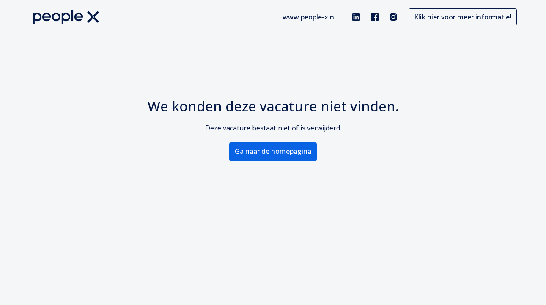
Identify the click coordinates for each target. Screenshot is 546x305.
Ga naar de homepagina (273, 151)
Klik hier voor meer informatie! (462, 17)
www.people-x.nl (309, 17)
